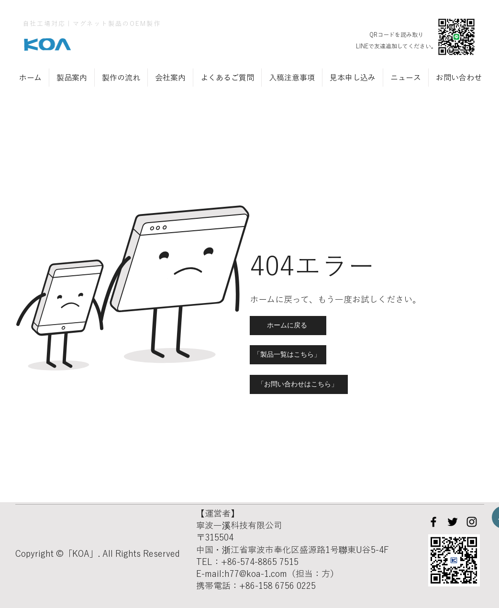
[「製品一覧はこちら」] (288, 354)
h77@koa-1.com (255, 573)
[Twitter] (452, 522)
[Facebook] (433, 522)
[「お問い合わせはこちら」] (299, 384)
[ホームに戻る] (288, 325)
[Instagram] (471, 522)
